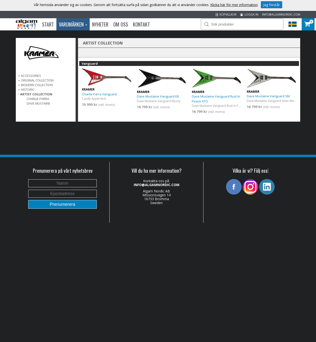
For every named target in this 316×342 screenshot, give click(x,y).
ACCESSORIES (31, 75)
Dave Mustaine (38, 103)
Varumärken (73, 24)
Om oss (120, 24)
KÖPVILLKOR (226, 14)
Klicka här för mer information (234, 4)
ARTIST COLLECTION (36, 94)
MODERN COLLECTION (37, 85)
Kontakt (141, 24)
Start (48, 24)
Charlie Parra (38, 99)
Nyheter (100, 24)
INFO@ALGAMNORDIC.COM (281, 14)
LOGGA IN (249, 14)
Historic (28, 89)
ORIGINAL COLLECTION (37, 80)
